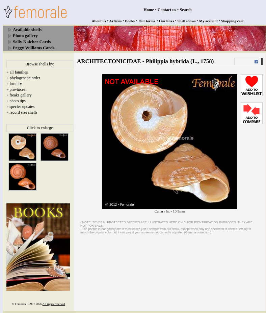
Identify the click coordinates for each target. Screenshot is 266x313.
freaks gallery (20, 95)
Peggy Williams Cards (33, 47)
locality (16, 83)
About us (99, 21)
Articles (115, 21)
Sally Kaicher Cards (32, 41)
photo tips (17, 100)
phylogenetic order (25, 78)
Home (148, 9)
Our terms (146, 21)
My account (208, 21)
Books (130, 21)
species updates (21, 106)
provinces (17, 89)
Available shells (27, 29)
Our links (166, 21)
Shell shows (187, 21)
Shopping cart (232, 21)
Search (186, 9)
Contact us (167, 9)
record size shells (23, 112)
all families (19, 72)
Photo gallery (25, 35)
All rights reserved (54, 304)
